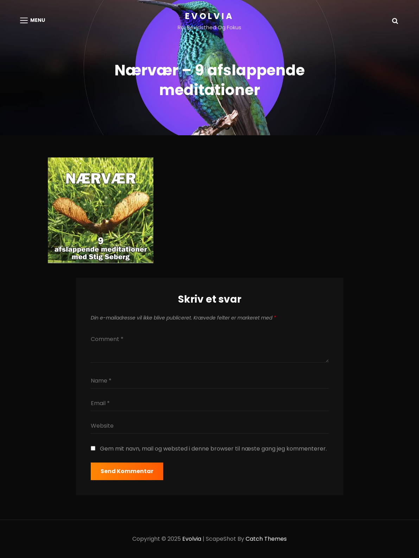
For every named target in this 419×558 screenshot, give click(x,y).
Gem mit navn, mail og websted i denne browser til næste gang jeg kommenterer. (213, 449)
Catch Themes (266, 539)
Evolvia (209, 16)
